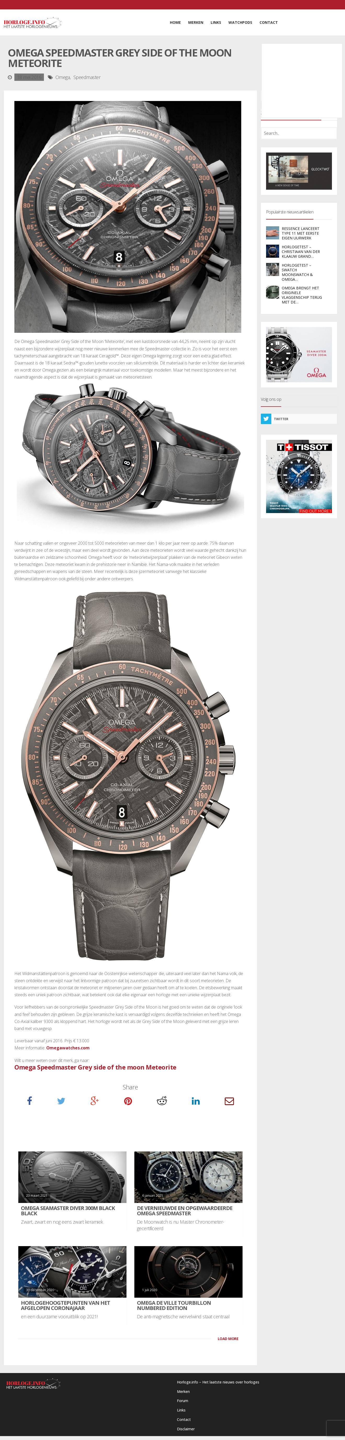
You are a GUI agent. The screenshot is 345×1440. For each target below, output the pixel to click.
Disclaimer (186, 1428)
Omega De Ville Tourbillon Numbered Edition (174, 1305)
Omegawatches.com (68, 1048)
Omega (62, 77)
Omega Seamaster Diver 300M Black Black (68, 1211)
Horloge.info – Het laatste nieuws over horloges (218, 1382)
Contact (184, 1419)
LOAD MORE (228, 1338)
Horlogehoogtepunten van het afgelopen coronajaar (65, 1305)
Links (181, 1410)
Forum (182, 1400)
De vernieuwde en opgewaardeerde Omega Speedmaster (184, 1211)
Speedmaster (87, 77)
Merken (183, 1391)
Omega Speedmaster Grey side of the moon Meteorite (95, 1067)
